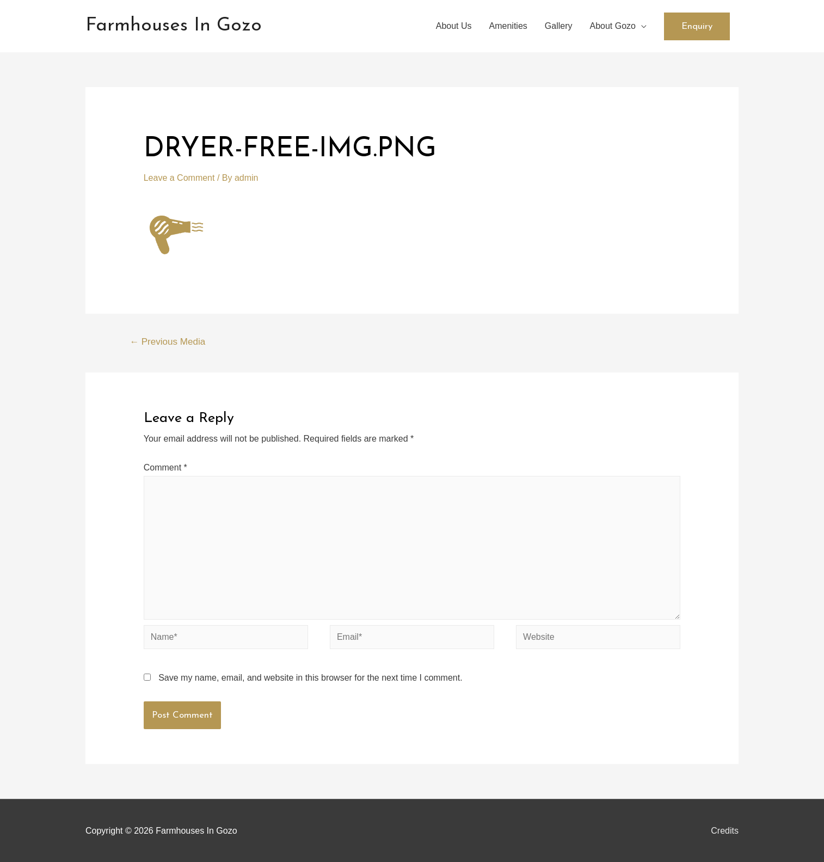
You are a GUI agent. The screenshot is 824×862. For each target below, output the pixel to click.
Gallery (559, 25)
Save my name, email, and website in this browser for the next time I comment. (310, 677)
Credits (725, 830)
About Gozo (613, 25)
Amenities (508, 25)
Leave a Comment (179, 177)
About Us (454, 25)
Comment (165, 467)
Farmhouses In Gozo (173, 25)
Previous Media (167, 342)
